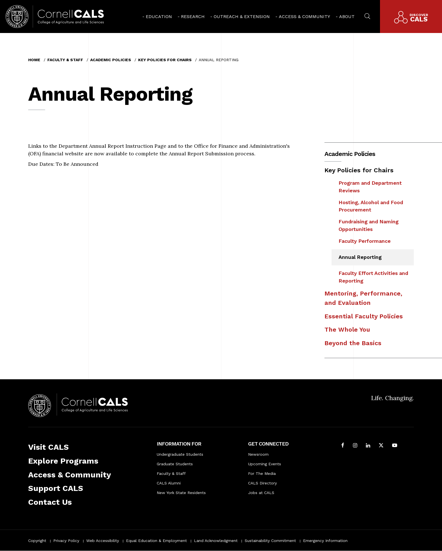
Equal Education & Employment (156, 540)
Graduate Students (175, 464)
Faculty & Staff (65, 60)
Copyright (37, 540)
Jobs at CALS (261, 492)
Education (159, 16)
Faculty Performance (365, 241)
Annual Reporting (360, 257)
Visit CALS (48, 447)
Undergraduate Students (180, 454)
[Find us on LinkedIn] (368, 446)
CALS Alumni (169, 483)
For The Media (262, 473)
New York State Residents (181, 492)
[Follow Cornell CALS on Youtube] (394, 446)
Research (193, 16)
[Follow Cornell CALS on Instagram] (355, 446)
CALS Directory (262, 483)
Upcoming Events (264, 464)
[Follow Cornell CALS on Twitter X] (381, 446)
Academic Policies (110, 60)
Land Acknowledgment (216, 540)
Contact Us (50, 502)
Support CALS (55, 488)
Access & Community (304, 16)
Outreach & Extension (242, 16)
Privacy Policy (66, 540)
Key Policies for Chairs (165, 60)
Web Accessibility (102, 540)
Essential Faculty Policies (363, 316)
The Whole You (347, 329)
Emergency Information (325, 540)
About (347, 16)
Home (34, 60)
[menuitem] (157, 16)
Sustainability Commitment (270, 540)
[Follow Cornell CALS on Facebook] (342, 446)
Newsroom (258, 454)
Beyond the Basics (352, 343)
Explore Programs (63, 461)
